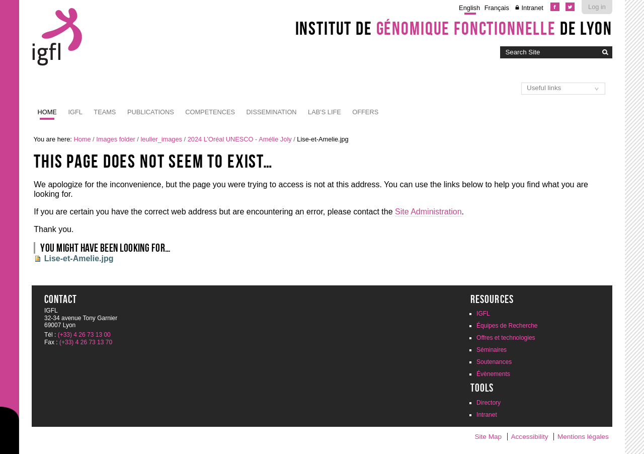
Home (47, 112)
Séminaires (491, 349)
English (469, 8)
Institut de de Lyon (453, 28)
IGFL (75, 112)
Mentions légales (583, 436)
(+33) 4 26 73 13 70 (85, 342)
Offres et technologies (505, 337)
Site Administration (428, 211)
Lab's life (324, 112)
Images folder (115, 139)
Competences (210, 112)
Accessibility (529, 436)
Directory (488, 402)
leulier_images (161, 139)
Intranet (532, 8)
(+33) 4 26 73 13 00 (84, 334)
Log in (597, 7)
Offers (365, 112)
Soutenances (494, 361)
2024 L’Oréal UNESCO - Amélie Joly (240, 139)
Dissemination (272, 112)
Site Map (488, 436)
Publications (150, 112)
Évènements (493, 373)
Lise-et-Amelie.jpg (79, 258)
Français (497, 8)
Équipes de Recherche (506, 325)
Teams (105, 112)
